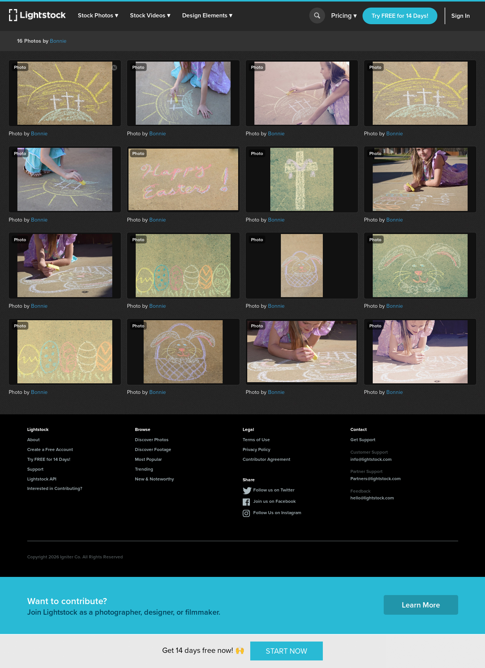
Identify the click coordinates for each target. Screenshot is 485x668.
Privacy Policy (256, 449)
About (33, 439)
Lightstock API (41, 479)
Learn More (421, 604)
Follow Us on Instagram (277, 512)
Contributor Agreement (266, 459)
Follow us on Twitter (273, 490)
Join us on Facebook (274, 501)
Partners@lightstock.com (375, 478)
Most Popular (148, 459)
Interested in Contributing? (54, 488)
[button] (98, 15)
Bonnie (58, 41)
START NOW (286, 650)
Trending (144, 469)
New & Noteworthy (154, 479)
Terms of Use (256, 439)
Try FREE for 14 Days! (400, 15)
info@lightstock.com (371, 459)
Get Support (362, 439)
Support (35, 469)
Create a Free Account (50, 449)
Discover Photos (152, 439)
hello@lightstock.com (372, 497)
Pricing (343, 16)
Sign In (460, 15)
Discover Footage (153, 449)
